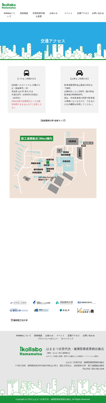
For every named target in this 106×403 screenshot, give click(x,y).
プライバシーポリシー (48, 339)
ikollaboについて (23, 335)
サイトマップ (67, 339)
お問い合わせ (98, 13)
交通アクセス (83, 13)
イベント (68, 13)
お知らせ (53, 13)
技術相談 (24, 13)
